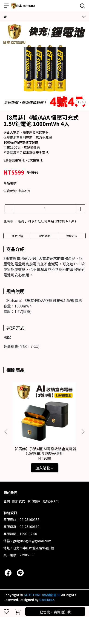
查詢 (6, 501)
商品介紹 (17, 236)
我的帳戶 (33, 501)
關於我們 (18, 501)
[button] (83, 431)
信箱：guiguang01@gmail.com (27, 541)
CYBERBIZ (46, 599)
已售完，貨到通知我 (55, 611)
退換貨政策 (51, 501)
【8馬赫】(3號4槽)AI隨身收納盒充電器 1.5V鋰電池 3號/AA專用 (44, 450)
